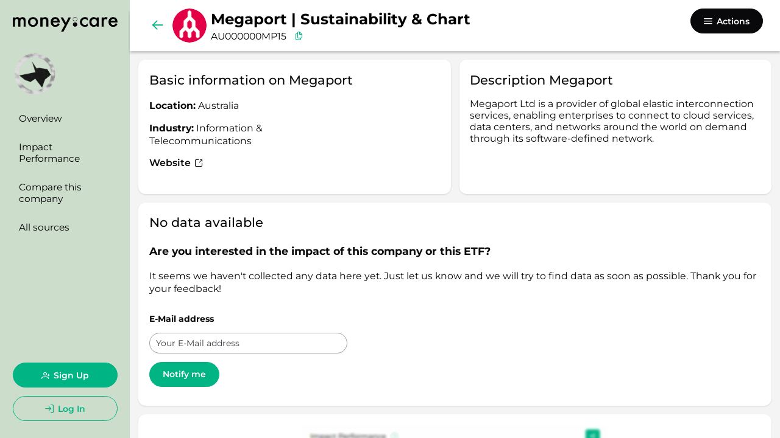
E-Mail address (181, 318)
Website (176, 163)
